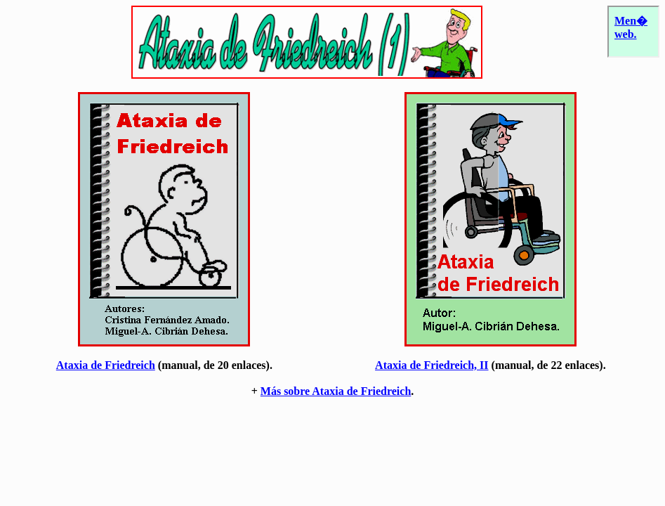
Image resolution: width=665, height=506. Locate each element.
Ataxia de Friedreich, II (431, 365)
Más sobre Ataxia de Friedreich (336, 391)
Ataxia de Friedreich (105, 365)
